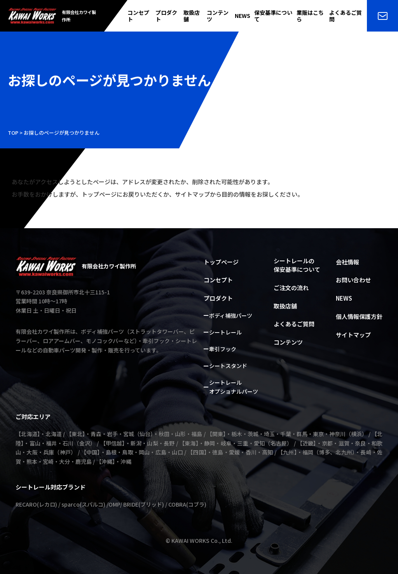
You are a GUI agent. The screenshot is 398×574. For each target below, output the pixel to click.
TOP (13, 132)
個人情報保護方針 (359, 316)
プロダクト (166, 16)
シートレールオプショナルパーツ (233, 387)
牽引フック (222, 349)
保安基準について (273, 16)
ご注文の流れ (291, 287)
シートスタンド (228, 366)
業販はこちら (310, 16)
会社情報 (347, 262)
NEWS (242, 15)
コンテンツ (218, 16)
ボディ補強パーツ (230, 315)
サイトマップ (353, 335)
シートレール (225, 332)
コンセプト (138, 16)
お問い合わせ (353, 280)
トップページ (221, 262)
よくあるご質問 (345, 16)
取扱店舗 (191, 16)
